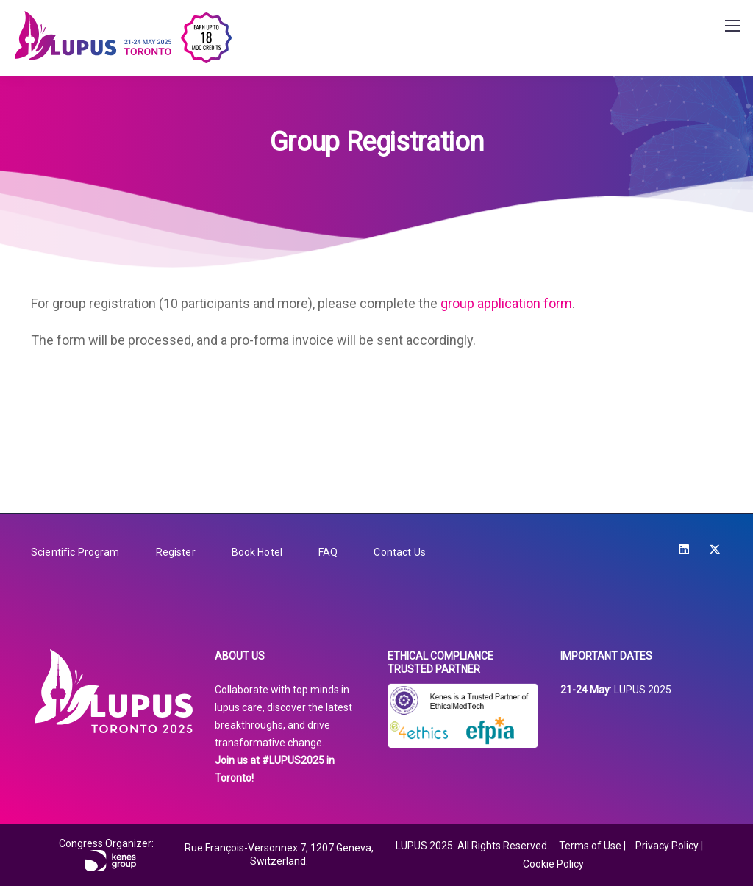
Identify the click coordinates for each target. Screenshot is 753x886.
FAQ (328, 552)
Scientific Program (75, 552)
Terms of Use (590, 845)
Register (176, 552)
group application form (506, 303)
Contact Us (399, 552)
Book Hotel (257, 552)
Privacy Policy (667, 845)
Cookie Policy (553, 864)
